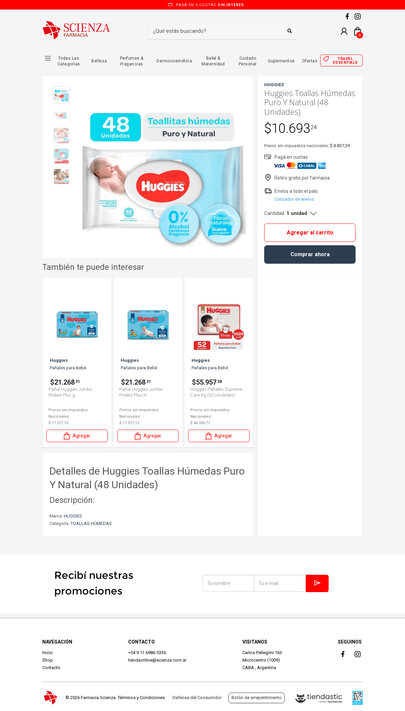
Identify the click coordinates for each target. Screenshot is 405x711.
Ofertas (310, 61)
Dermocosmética (174, 61)
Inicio (47, 652)
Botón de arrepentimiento (256, 697)
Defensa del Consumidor (197, 697)
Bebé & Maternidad (213, 61)
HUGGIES (73, 516)
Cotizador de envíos (294, 199)
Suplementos (281, 61)
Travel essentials (345, 61)
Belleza (99, 61)
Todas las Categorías (69, 61)
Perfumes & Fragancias (132, 61)
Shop (47, 660)
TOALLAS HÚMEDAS (91, 523)
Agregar (76, 436)
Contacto (51, 667)
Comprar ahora (310, 254)
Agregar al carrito (310, 232)
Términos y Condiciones (141, 697)
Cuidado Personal (248, 61)
